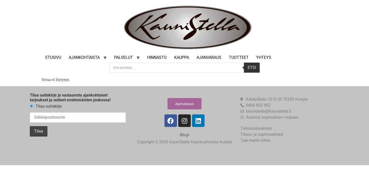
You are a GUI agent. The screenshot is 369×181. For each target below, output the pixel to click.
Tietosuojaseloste (256, 128)
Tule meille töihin (255, 140)
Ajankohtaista (84, 57)
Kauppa (181, 57)
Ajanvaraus (209, 57)
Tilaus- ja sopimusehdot (261, 134)
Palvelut (123, 57)
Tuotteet (239, 57)
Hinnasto (157, 57)
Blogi (184, 134)
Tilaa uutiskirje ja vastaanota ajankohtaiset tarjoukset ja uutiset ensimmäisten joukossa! (70, 97)
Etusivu (53, 57)
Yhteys (263, 57)
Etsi (252, 67)
